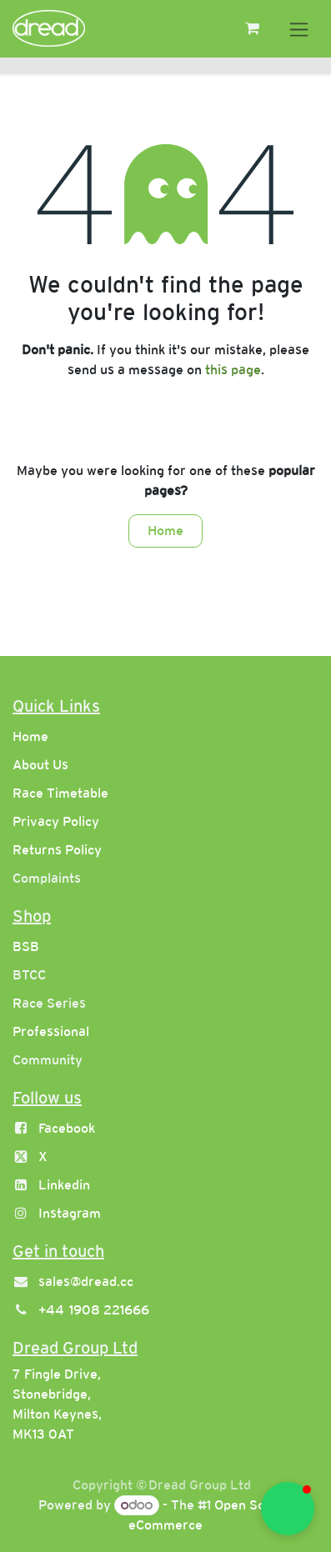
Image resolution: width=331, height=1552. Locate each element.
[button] (287, 1508)
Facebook (66, 1128)
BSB (26, 946)
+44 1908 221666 (93, 1310)
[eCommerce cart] (252, 28)
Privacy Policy (56, 821)
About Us (40, 765)
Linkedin (64, 1185)
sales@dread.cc (85, 1281)
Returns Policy (57, 850)
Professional (51, 1031)
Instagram (69, 1213)
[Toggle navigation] (298, 28)
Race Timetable (60, 793)
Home (165, 530)
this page (233, 370)
